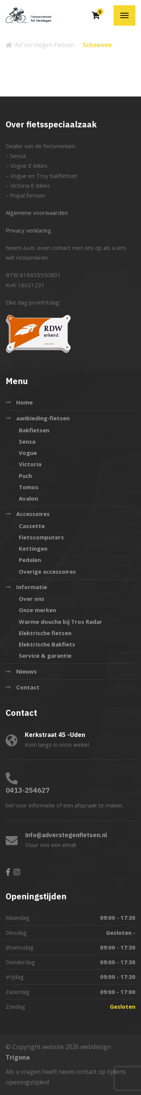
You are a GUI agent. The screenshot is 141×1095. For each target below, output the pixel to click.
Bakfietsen (34, 430)
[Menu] (124, 15)
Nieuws (26, 671)
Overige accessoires (47, 571)
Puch (25, 475)
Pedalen (30, 560)
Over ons (31, 598)
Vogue (28, 452)
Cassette (32, 526)
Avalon (28, 498)
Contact (27, 687)
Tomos (28, 487)
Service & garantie (45, 655)
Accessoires (33, 514)
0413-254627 (28, 790)
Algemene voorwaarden (37, 212)
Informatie (31, 587)
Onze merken (37, 610)
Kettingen (33, 548)
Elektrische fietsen (45, 633)
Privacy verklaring (28, 230)
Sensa (27, 441)
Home (24, 402)
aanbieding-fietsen (43, 418)
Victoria (30, 464)
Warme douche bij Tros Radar (60, 621)
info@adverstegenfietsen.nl (66, 835)
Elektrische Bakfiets (47, 644)
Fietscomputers (41, 537)
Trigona (18, 1057)
